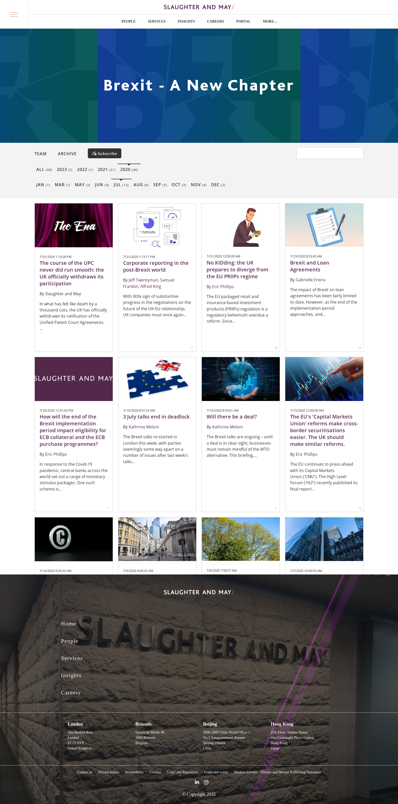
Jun (102, 184)
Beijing (210, 724)
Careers (215, 21)
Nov (199, 184)
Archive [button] (67, 153)
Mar (63, 184)
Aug (141, 184)
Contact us (84, 772)
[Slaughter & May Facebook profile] (206, 783)
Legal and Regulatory (182, 772)
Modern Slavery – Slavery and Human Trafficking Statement (277, 772)
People (128, 21)
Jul (121, 184)
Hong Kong (282, 724)
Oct (179, 184)
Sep (160, 184)
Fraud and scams (216, 772)
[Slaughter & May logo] (199, 7)
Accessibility (134, 772)
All (44, 169)
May (82, 184)
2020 (129, 169)
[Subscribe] (104, 153)
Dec (218, 184)
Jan (43, 184)
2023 (65, 169)
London (75, 724)
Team (41, 153)
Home (68, 623)
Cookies (155, 772)
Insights (186, 21)
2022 (85, 169)
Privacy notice (108, 772)
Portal (243, 21)
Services (156, 21)
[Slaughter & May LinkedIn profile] (197, 783)
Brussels (143, 724)
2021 (107, 169)
